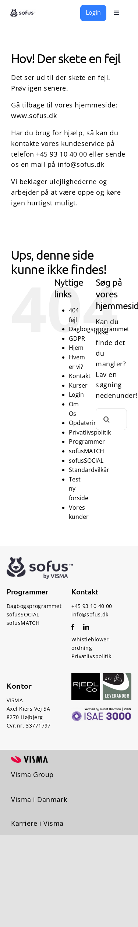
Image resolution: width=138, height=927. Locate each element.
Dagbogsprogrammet (34, 605)
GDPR (77, 338)
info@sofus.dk (81, 164)
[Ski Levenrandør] (117, 676)
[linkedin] (86, 627)
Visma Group (32, 774)
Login (76, 395)
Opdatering (84, 423)
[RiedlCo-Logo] (85, 676)
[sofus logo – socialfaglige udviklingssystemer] (23, 11)
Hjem (76, 348)
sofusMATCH (86, 451)
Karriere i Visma (37, 823)
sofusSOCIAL (86, 461)
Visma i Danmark (39, 799)
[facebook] (73, 627)
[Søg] (107, 419)
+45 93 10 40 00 (61, 154)
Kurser (78, 385)
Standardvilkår (89, 470)
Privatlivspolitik (90, 432)
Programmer (87, 441)
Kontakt (80, 376)
